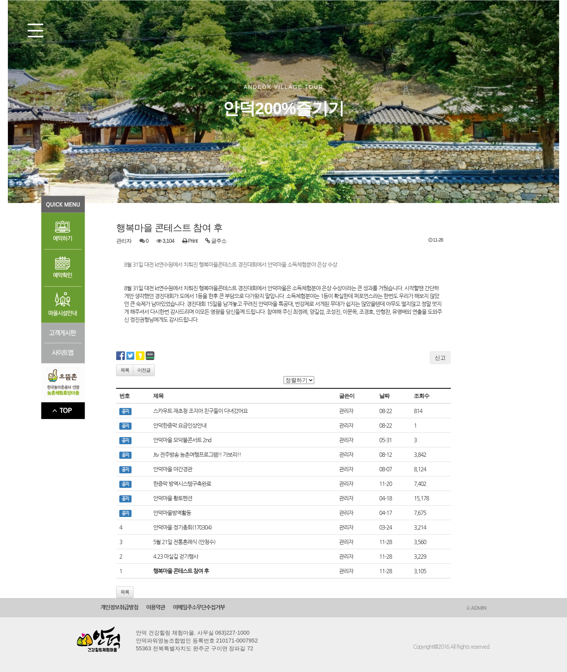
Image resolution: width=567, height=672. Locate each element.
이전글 (143, 370)
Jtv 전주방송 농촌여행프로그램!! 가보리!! (197, 454)
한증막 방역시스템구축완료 (182, 483)
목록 (124, 370)
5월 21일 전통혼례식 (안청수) (184, 542)
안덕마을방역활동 (172, 513)
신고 (440, 357)
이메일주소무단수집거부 (199, 607)
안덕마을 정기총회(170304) (182, 527)
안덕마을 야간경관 (172, 469)
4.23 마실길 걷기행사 (175, 556)
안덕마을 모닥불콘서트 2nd (182, 440)
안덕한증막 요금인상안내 (179, 425)
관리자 (124, 241)
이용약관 (155, 607)
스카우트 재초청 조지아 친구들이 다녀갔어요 (200, 411)
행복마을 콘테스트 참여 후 (181, 571)
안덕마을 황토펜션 (172, 498)
